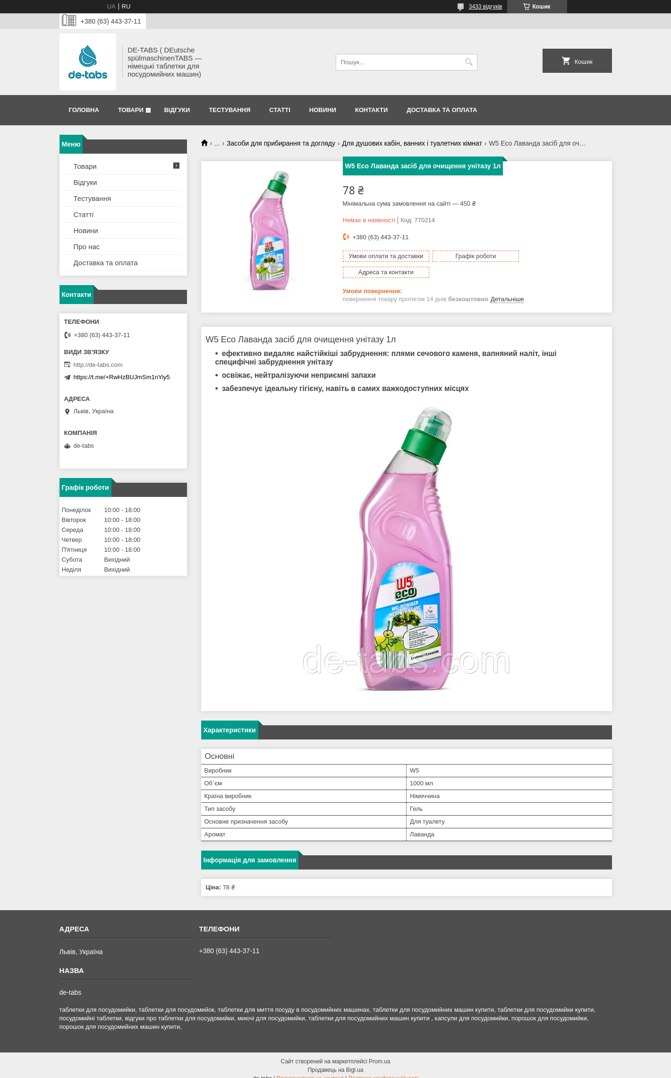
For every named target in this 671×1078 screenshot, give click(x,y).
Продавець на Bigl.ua (335, 1060)
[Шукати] (469, 62)
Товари (131, 109)
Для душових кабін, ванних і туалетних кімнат (412, 143)
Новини (322, 109)
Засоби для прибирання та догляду (281, 143)
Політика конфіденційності (383, 1069)
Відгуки (177, 109)
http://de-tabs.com (98, 364)
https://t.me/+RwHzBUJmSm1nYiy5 (122, 377)
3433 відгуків (485, 6)
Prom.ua (379, 1052)
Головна (84, 109)
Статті (279, 109)
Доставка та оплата (442, 109)
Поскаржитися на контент (309, 1069)
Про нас (87, 247)
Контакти (371, 109)
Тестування (229, 109)
